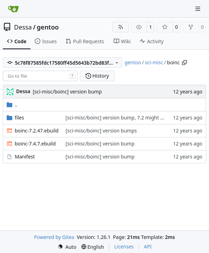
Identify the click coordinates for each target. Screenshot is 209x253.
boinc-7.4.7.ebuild (35, 143)
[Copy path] (184, 62)
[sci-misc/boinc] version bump (67, 91)
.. (12, 104)
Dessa (23, 27)
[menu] (67, 247)
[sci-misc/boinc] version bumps (101, 130)
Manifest (25, 156)
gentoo (48, 27)
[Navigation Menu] (198, 8)
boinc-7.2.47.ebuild (37, 130)
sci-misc (154, 62)
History (97, 75)
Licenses (124, 246)
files (19, 117)
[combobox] (40, 76)
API (147, 246)
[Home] (13, 8)
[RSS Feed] (121, 27)
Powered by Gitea (54, 237)
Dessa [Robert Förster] (23, 91)
